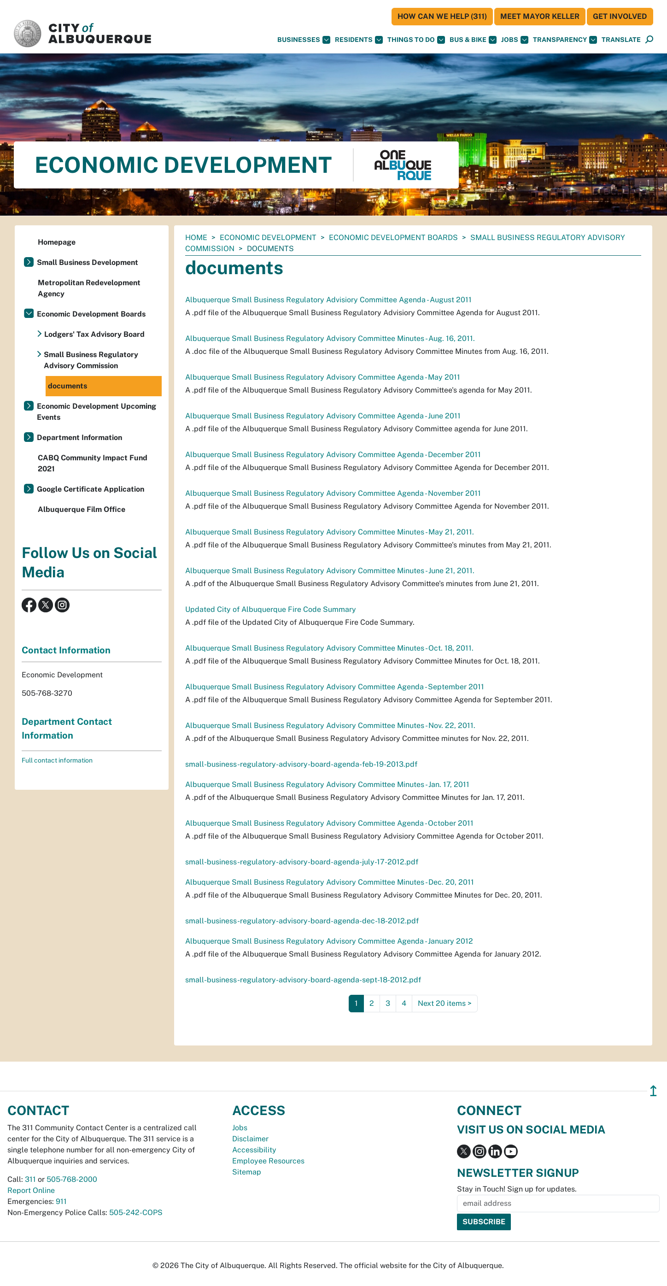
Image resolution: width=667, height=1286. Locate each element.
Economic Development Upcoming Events (96, 412)
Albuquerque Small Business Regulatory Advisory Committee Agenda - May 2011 (322, 377)
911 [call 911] (61, 1201)
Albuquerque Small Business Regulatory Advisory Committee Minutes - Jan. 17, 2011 (327, 784)
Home (196, 237)
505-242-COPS (136, 1212)
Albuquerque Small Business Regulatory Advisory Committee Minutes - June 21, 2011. (329, 570)
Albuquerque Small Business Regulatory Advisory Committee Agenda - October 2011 (329, 823)
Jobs (514, 40)
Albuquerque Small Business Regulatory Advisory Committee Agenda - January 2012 (329, 941)
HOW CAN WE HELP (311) (442, 16)
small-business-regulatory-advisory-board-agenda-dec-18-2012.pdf (302, 920)
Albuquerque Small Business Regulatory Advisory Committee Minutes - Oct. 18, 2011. (329, 648)
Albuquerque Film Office (81, 509)
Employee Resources (268, 1161)
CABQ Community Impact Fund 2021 (92, 463)
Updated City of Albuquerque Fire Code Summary (270, 609)
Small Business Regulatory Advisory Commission (91, 360)
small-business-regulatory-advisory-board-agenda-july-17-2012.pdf (301, 861)
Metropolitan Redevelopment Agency (89, 288)
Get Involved (620, 16)
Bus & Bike (473, 40)
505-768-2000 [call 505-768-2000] (72, 1179)
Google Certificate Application (90, 489)
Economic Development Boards (393, 237)
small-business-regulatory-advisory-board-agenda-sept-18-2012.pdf (303, 979)
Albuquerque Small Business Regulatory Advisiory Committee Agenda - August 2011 (328, 299)
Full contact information (57, 760)
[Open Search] (649, 39)
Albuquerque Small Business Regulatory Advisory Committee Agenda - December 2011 (333, 454)
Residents (359, 40)
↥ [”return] (653, 1090)
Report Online (31, 1190)
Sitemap (246, 1172)
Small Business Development (87, 262)
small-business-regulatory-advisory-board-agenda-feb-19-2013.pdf (301, 764)
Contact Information (66, 650)
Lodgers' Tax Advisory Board (94, 334)
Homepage (57, 242)
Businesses (303, 40)
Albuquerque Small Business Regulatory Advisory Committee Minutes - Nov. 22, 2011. (330, 725)
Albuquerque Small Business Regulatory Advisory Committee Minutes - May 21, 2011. (329, 532)
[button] (621, 39)
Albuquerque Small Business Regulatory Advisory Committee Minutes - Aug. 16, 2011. (330, 338)
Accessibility (254, 1149)
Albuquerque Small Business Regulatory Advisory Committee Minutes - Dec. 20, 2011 (329, 882)
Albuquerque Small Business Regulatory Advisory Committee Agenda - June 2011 (323, 415)
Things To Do (416, 40)
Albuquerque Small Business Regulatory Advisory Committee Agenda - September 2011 (334, 686)
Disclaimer (250, 1138)
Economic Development (268, 237)
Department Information (79, 437)
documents (67, 386)
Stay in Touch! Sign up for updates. (517, 1189)
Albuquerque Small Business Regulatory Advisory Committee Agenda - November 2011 (333, 493)
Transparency (565, 40)
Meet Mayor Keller (539, 16)
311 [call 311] (30, 1179)
